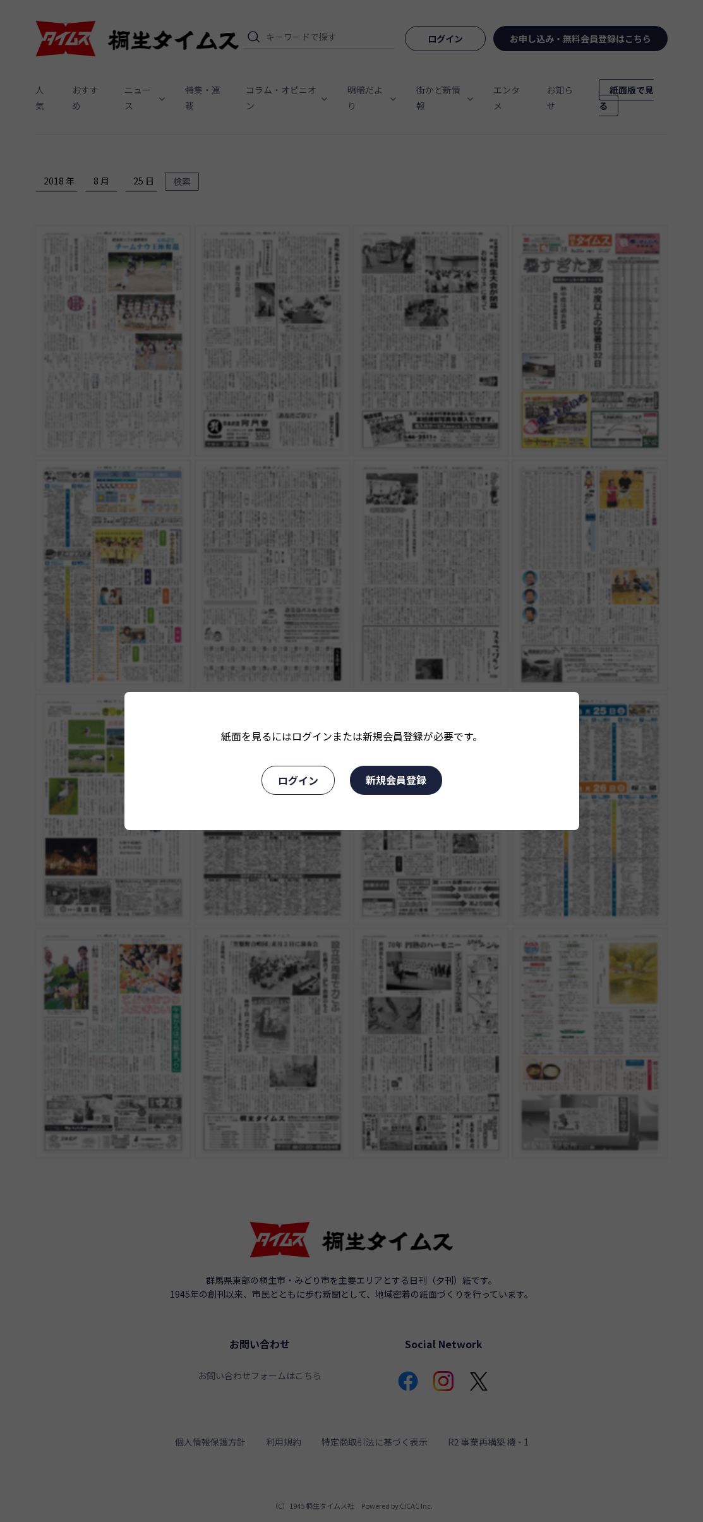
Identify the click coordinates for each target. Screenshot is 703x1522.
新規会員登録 (396, 779)
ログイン (298, 780)
